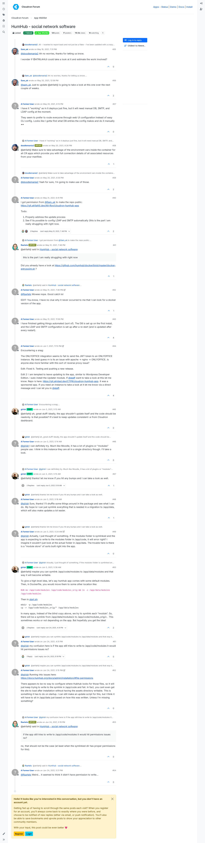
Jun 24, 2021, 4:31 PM (53, 641)
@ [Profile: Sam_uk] (50, 202)
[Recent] (3, 9)
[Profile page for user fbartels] (15, 247)
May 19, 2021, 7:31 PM (47, 49)
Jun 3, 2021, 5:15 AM (51, 474)
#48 (114, 499)
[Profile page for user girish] (15, 411)
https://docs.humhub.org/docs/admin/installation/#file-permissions (57, 678)
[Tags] (3, 15)
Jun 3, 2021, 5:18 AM (52, 499)
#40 (114, 198)
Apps (156, 6)
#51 (114, 641)
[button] (3, 834)
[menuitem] (201, 3)
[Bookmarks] (3, 26)
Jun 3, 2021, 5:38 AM (51, 567)
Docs (181, 6)
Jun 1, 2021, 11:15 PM (52, 346)
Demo (173, 6)
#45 (114, 409)
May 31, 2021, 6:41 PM (53, 198)
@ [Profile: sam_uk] (26, 84)
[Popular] (3, 20)
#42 (114, 290)
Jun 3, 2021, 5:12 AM (51, 409)
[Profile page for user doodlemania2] (15, 147)
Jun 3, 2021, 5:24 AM (52, 531)
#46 (114, 441)
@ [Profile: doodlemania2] (29, 53)
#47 (114, 474)
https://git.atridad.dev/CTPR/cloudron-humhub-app (70, 381)
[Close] (112, 799)
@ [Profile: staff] (71, 377)
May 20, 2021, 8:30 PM (53, 178)
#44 (114, 346)
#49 (114, 531)
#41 (114, 245)
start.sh (33, 599)
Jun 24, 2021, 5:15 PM (53, 670)
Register (19, 834)
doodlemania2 (31, 44)
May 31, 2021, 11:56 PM (53, 319)
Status (164, 6)
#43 (114, 319)
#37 (114, 104)
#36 (114, 80)
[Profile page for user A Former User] (15, 106)
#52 (114, 670)
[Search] (3, 32)
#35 (114, 49)
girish (23, 409)
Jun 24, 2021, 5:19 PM (55, 722)
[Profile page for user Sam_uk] (15, 51)
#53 (114, 722)
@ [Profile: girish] (25, 445)
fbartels (24, 245)
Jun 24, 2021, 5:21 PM (53, 770)
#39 (114, 178)
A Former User (27, 104)
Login (29, 834)
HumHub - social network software (58, 249)
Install (189, 6)
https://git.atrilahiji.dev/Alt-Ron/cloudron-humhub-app (50, 205)
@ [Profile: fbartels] (26, 294)
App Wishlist (41, 33)
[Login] (201, 3)
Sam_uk (24, 49)
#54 (114, 770)
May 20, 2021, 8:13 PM (53, 104)
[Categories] (3, 3)
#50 (114, 567)
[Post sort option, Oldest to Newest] (135, 46)
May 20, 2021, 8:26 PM (61, 145)
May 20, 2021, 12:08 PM (47, 80)
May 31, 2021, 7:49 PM (53, 290)
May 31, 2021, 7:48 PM (55, 245)
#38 (114, 145)
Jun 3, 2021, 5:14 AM (52, 441)
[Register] (201, 9)
